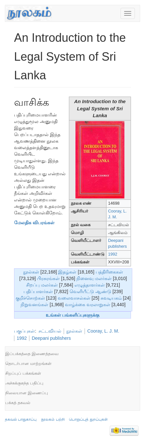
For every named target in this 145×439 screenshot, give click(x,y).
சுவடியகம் (111, 298)
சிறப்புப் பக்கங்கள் (23, 373)
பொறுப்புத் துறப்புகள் (88, 419)
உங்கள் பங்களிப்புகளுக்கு (73, 315)
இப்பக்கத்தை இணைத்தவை (31, 353)
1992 (112, 254)
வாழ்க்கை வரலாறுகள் (87, 304)
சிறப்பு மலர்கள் (42, 285)
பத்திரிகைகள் (109, 271)
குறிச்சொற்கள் (30, 298)
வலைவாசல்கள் (74, 298)
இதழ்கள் (67, 271)
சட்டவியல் (50, 331)
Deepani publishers (51, 338)
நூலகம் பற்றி (52, 419)
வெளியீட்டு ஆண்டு (90, 291)
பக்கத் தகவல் (17, 402)
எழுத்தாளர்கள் (89, 285)
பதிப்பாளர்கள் (38, 291)
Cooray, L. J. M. (103, 331)
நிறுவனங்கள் (34, 304)
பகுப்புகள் (24, 331)
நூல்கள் (31, 271)
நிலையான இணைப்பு (26, 392)
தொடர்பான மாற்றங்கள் (28, 363)
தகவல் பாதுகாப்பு (21, 419)
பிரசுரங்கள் (48, 278)
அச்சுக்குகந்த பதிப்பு (24, 383)
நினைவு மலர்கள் (94, 278)
